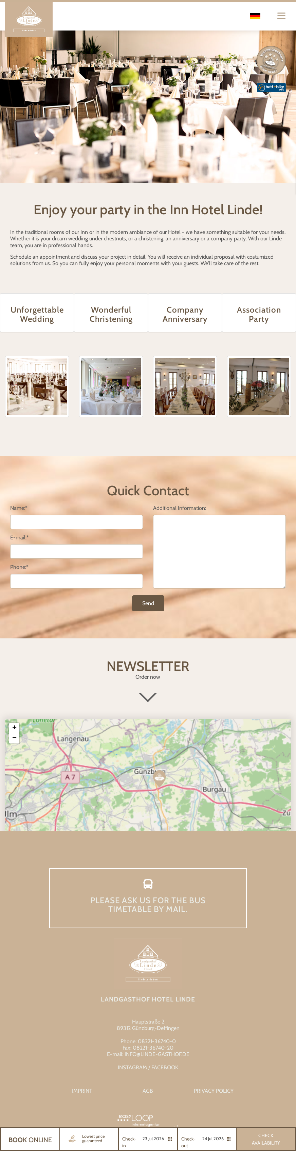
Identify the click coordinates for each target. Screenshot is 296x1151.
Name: (18, 508)
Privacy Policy (214, 1091)
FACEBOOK (164, 1067)
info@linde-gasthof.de (157, 1054)
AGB (148, 1091)
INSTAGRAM (132, 1067)
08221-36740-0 (157, 1041)
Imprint (82, 1091)
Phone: (19, 567)
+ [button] (14, 728)
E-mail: (19, 537)
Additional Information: (179, 508)
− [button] (14, 738)
